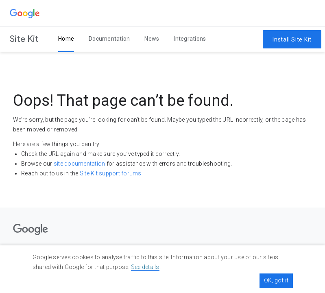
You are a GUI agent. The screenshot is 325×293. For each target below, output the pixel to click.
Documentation (109, 38)
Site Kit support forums (111, 173)
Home (66, 38)
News (151, 38)
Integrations (190, 38)
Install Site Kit (292, 39)
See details (145, 267)
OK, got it (276, 280)
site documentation (79, 163)
